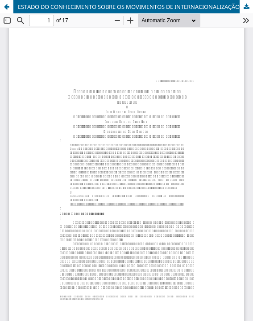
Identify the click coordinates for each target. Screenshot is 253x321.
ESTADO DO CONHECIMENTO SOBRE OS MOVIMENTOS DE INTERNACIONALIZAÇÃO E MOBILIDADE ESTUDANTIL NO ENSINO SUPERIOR (135, 7)
